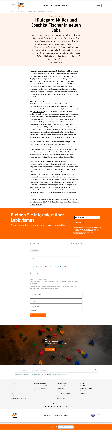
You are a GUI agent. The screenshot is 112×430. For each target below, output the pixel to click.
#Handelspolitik (46, 374)
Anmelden (79, 222)
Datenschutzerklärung (79, 233)
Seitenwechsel (34, 250)
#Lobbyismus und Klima (59, 374)
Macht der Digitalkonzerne (40, 391)
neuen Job (48, 74)
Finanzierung (14, 391)
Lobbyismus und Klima (39, 388)
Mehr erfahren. (50, 349)
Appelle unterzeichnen (86, 388)
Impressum (83, 393)
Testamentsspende (62, 398)
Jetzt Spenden (60, 388)
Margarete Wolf (38, 112)
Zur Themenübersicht (76, 243)
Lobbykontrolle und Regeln (40, 386)
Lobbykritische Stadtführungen (18, 398)
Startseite (13, 11)
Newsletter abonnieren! (65, 427)
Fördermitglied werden (63, 386)
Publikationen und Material (17, 396)
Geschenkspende (61, 391)
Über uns (45, 5)
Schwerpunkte (55, 5)
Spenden (98, 5)
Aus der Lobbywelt (21, 11)
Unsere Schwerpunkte (40, 383)
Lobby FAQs (13, 386)
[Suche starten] (96, 370)
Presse (82, 383)
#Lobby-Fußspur (35, 374)
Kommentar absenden (38, 315)
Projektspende (61, 396)
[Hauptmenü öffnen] (13, 5)
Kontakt (82, 391)
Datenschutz (57, 416)
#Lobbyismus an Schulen (21, 374)
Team (12, 388)
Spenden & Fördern (62, 383)
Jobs (12, 393)
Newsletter (65, 5)
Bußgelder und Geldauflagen (64, 393)
